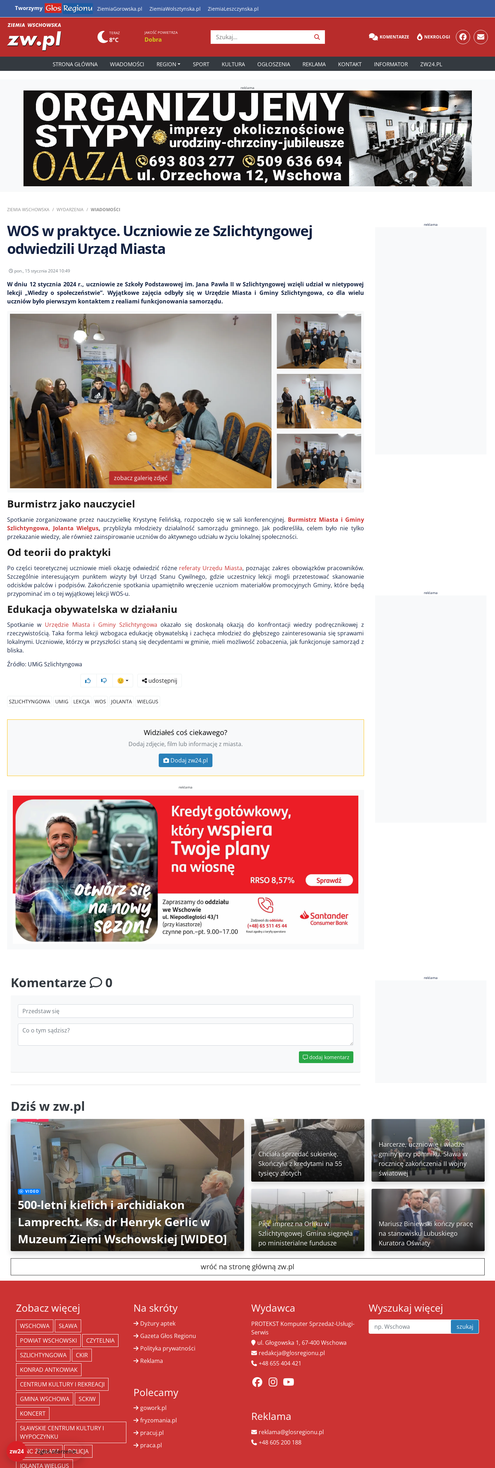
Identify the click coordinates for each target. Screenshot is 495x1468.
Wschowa (34, 1312)
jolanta (121, 687)
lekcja (81, 687)
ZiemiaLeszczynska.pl (233, 8)
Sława (68, 1312)
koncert (33, 1400)
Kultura (233, 64)
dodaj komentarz (326, 1043)
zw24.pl (431, 64)
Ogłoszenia (273, 64)
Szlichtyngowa (29, 687)
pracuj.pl (152, 1419)
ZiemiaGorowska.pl (119, 8)
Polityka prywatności (167, 1335)
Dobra (153, 39)
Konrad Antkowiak (49, 1356)
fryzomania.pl (158, 1407)
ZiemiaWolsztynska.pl (175, 8)
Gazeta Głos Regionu (168, 1322)
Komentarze (389, 37)
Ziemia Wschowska (28, 210)
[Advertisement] (430, 341)
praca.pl (151, 1432)
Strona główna (75, 64)
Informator (391, 64)
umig (61, 687)
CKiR (82, 1341)
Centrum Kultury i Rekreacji (62, 1371)
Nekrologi (433, 37)
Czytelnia (100, 1327)
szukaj (465, 1313)
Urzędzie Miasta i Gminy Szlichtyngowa (101, 630)
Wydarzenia (70, 210)
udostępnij (341, 273)
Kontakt (350, 64)
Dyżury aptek (157, 1310)
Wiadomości (127, 64)
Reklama (314, 64)
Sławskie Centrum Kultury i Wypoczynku (62, 1419)
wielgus (147, 687)
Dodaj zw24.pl (185, 747)
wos (100, 687)
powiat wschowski (48, 1327)
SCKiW (87, 1385)
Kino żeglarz (39, 1438)
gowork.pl (153, 1394)
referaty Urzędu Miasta (210, 573)
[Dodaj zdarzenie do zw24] (44, 1451)
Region (166, 64)
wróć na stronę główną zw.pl (247, 1253)
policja (78, 1438)
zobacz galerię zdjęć (141, 483)
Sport (201, 64)
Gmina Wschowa (44, 1385)
